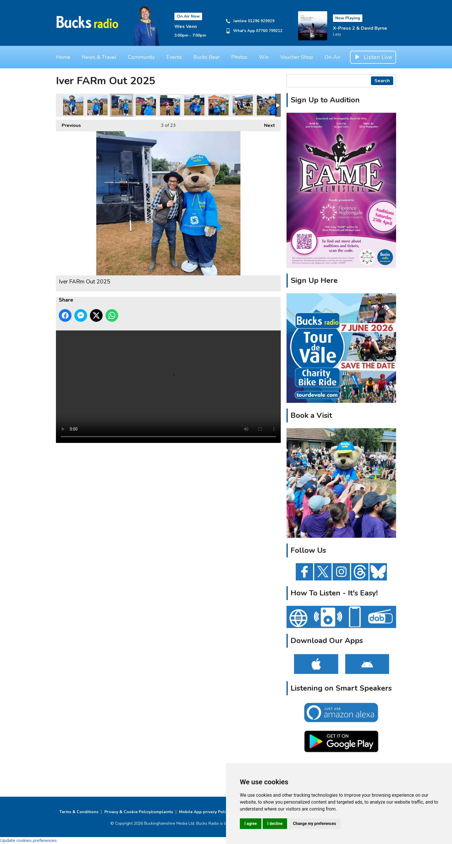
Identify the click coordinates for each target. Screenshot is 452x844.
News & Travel (99, 57)
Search (382, 81)
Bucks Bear (206, 57)
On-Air (332, 57)
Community (141, 57)
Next (266, 124)
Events (174, 57)
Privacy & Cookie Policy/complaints (138, 812)
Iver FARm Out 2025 (73, 105)
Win (264, 57)
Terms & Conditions (78, 812)
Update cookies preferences (28, 840)
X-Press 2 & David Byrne (360, 28)
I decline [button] (274, 823)
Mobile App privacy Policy (204, 812)
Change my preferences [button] (314, 823)
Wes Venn (185, 26)
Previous (68, 124)
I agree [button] (250, 823)
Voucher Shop (296, 57)
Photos (239, 57)
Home (63, 57)
